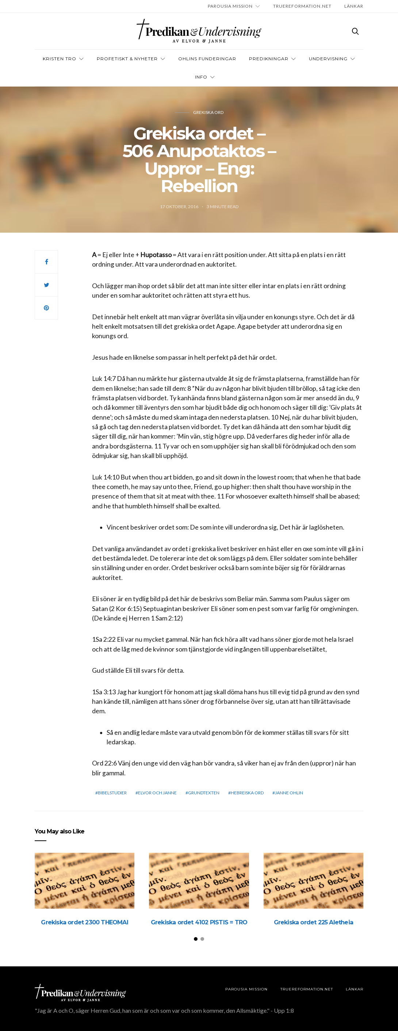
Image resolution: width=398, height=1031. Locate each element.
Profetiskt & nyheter (127, 58)
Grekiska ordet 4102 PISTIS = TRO (199, 922)
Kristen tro (59, 58)
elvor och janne (157, 792)
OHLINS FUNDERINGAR (207, 58)
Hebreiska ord (247, 792)
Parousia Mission (230, 6)
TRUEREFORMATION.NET (302, 6)
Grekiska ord (208, 112)
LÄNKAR (353, 6)
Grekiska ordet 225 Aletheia (313, 922)
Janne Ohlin (289, 792)
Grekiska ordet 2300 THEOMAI (84, 922)
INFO (201, 77)
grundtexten (203, 792)
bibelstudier (112, 792)
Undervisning (328, 58)
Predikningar (268, 58)
